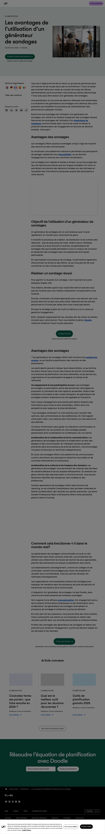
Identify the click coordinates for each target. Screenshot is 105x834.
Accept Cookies (86, 829)
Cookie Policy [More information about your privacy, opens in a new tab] (26, 833)
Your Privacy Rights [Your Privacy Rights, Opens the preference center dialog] (70, 829)
